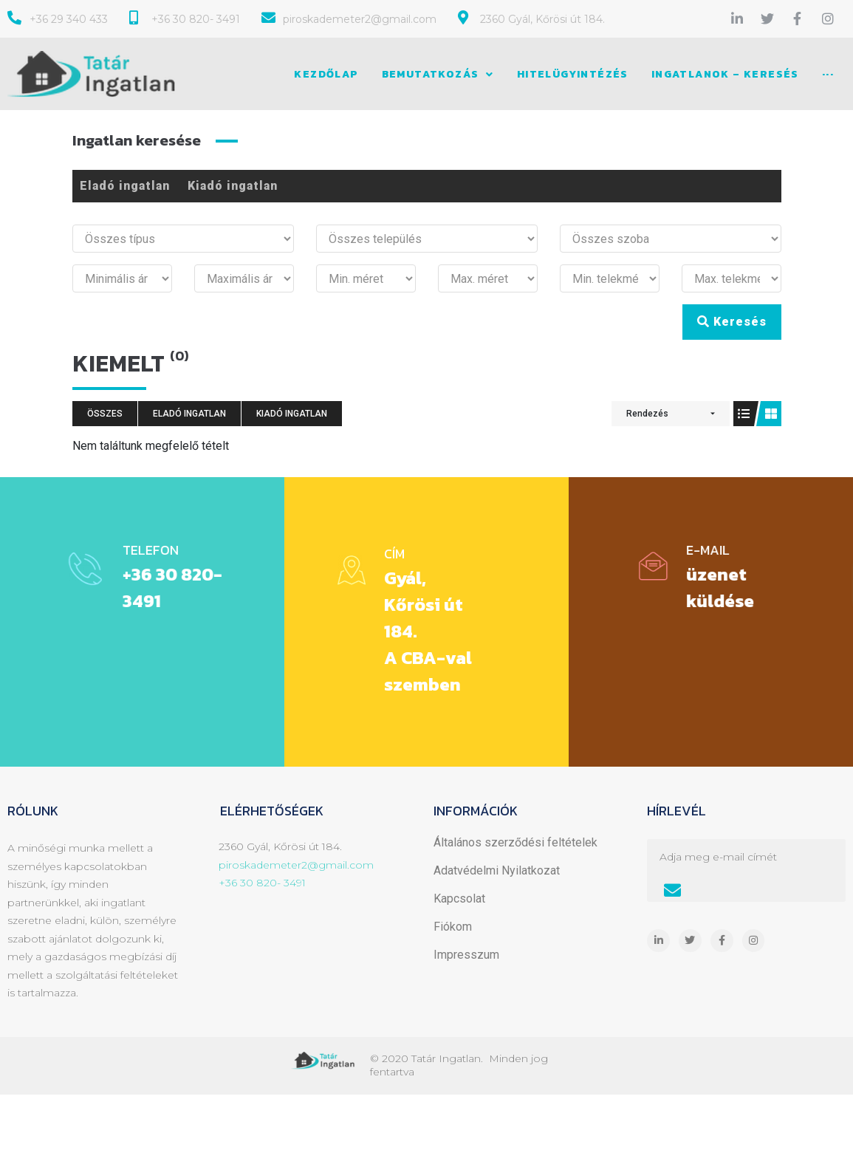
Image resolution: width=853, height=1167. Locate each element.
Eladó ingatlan (125, 186)
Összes (105, 413)
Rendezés (647, 413)
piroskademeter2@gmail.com (296, 865)
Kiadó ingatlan (233, 186)
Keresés (732, 322)
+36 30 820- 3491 (262, 882)
